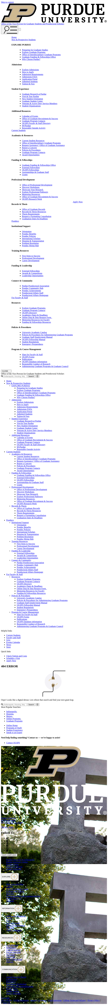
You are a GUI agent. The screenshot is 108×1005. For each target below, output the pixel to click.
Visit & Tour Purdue (30, 96)
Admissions (16, 400)
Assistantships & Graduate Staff (35, 172)
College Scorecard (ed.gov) (74, 1000)
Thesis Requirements (31, 214)
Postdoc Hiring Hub (30, 245)
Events (9, 918)
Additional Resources (21, 435)
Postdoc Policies (29, 236)
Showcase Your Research (33, 190)
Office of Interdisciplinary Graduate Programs (41, 54)
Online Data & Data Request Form (37, 317)
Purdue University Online (17, 862)
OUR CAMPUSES (9, 855)
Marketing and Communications (19, 986)
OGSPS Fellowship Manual (33, 339)
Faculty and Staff (13, 637)
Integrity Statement (39, 1000)
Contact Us (5, 1003)
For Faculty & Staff (20, 298)
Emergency (11, 982)
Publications (27, 359)
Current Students (19, 130)
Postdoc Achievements (31, 290)
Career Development (30, 260)
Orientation (27, 231)
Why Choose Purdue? (31, 59)
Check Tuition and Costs (16, 656)
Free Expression (55, 1000)
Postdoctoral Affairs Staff (32, 293)
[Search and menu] (9, 29)
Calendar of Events (30, 116)
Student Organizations (31, 106)
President (10, 928)
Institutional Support (20, 522)
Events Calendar (13, 642)
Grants (25, 174)
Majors (9, 716)
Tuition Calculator (14, 930)
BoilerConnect (12, 945)
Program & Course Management (25, 612)
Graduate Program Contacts (33, 121)
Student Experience (20, 419)
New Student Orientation (32, 99)
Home (14, 37)
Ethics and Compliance (16, 916)
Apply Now (78, 202)
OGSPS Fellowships (30, 170)
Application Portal (29, 79)
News (8, 645)
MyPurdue (26, 126)
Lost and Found (12, 923)
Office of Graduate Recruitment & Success (40, 118)
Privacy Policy (93, 1000)
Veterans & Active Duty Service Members (39, 103)
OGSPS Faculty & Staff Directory (36, 123)
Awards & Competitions (32, 273)
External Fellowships (31, 167)
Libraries (10, 901)
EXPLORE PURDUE (21, 386)
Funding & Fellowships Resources (36, 322)
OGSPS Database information (34, 362)
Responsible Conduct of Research (36, 364)
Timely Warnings (13, 993)
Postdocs (15, 221)
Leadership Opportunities (32, 276)
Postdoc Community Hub (32, 288)
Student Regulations (30, 342)
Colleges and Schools (15, 891)
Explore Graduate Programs (33, 52)
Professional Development (33, 258)
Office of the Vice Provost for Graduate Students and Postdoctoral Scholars (32, 24)
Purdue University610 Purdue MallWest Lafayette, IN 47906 (12, 820)
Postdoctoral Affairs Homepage (35, 295)
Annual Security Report (16, 977)
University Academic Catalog (34, 332)
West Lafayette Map (14, 884)
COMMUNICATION (13, 969)
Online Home (12, 725)
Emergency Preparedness (32, 344)
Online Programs (13, 719)
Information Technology (16, 984)
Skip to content (7, 2)
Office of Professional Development (37, 185)
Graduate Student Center (32, 101)
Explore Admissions (30, 70)
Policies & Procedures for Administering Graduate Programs (47, 335)
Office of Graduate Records (33, 209)
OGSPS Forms (28, 357)
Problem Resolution (30, 243)
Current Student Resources (33, 140)
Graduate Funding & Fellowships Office (39, 57)
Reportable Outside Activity (34, 128)
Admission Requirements (32, 74)
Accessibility (6, 1000)
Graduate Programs (14, 721)
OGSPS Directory (29, 313)
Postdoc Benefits (29, 234)
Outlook (9, 962)
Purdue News (12, 989)
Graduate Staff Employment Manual (37, 337)
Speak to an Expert (14, 732)
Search (31, 376)
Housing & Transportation (33, 241)
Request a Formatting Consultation (36, 216)
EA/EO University (21, 1000)
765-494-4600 (7, 827)
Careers (9, 887)
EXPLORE (10, 876)
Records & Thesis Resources (34, 212)
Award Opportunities (31, 155)
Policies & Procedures (31, 150)
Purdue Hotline (12, 991)
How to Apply (28, 72)
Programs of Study (14, 728)
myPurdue (10, 955)
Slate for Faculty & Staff (32, 354)
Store (8, 647)
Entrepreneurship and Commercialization (23, 896)
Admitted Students (30, 81)
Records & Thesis (19, 506)
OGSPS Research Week (32, 199)
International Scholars (31, 238)
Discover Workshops (31, 187)
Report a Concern (29, 148)
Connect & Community (21, 560)
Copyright (5, 998)
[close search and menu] (20, 29)
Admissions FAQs (29, 77)
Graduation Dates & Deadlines (35, 219)
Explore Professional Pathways (35, 192)
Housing (9, 714)
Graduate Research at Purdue (34, 94)
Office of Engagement (15, 925)
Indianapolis (11, 711)
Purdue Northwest (13, 869)
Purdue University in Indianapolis (20, 860)
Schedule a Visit (13, 658)
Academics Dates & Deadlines (35, 315)
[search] (15, 376)
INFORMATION (11, 908)
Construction (11, 979)
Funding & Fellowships (21, 473)
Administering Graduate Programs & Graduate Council (45, 366)
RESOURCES (11, 937)
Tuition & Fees (28, 84)
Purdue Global (12, 864)
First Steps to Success (31, 256)
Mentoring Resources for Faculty (36, 320)
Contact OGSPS (13, 743)
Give (8, 640)
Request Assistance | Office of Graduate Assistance (43, 145)
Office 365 (10, 957)
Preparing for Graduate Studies (35, 50)
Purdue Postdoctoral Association (35, 286)
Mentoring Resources (31, 194)
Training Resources (20, 541)
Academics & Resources (22, 454)
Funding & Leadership (21, 551)
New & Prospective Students (24, 40)
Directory (10, 894)
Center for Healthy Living (17, 889)
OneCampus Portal (14, 959)
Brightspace (11, 948)
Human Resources (14, 898)
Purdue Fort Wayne (14, 867)
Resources (16, 577)
